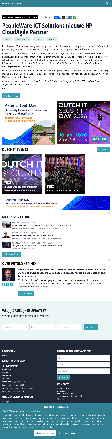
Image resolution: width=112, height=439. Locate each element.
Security (38, 39)
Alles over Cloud (11, 254)
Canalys (5, 401)
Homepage (7, 372)
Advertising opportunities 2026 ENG (18, 388)
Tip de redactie (11, 96)
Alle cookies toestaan (44, 433)
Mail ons (61, 399)
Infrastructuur (22, 39)
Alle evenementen (10, 366)
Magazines (7, 375)
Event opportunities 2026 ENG (15, 391)
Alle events (103, 149)
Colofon (5, 378)
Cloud (7, 39)
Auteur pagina (25, 293)
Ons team (6, 369)
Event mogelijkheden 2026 (13, 385)
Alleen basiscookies (67, 433)
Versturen (91, 327)
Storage (52, 39)
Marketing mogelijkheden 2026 (16, 381)
